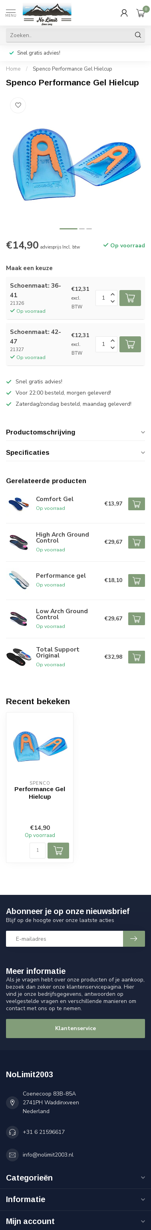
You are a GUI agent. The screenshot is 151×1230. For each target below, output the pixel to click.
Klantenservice (75, 1028)
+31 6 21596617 (44, 1132)
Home (13, 69)
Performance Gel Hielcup (39, 793)
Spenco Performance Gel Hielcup (72, 69)
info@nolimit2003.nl (48, 1155)
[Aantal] (38, 851)
